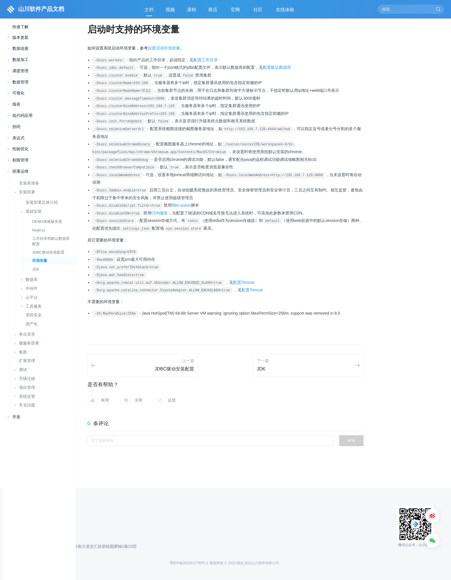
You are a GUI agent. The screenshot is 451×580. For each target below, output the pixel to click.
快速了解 (20, 27)
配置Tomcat (243, 282)
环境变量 (39, 260)
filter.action (181, 205)
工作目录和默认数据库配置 (51, 241)
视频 (170, 9)
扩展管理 (27, 360)
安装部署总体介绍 (42, 202)
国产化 (32, 324)
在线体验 (285, 11)
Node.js (38, 230)
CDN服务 (159, 213)
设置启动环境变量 (164, 48)
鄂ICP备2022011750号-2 (189, 563)
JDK (35, 269)
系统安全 (34, 315)
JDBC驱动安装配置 (48, 252)
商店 (213, 11)
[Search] (411, 9)
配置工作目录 (206, 60)
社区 (258, 11)
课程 (191, 9)
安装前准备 (29, 183)
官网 (236, 11)
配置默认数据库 (277, 67)
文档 (149, 9)
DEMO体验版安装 (47, 221)
